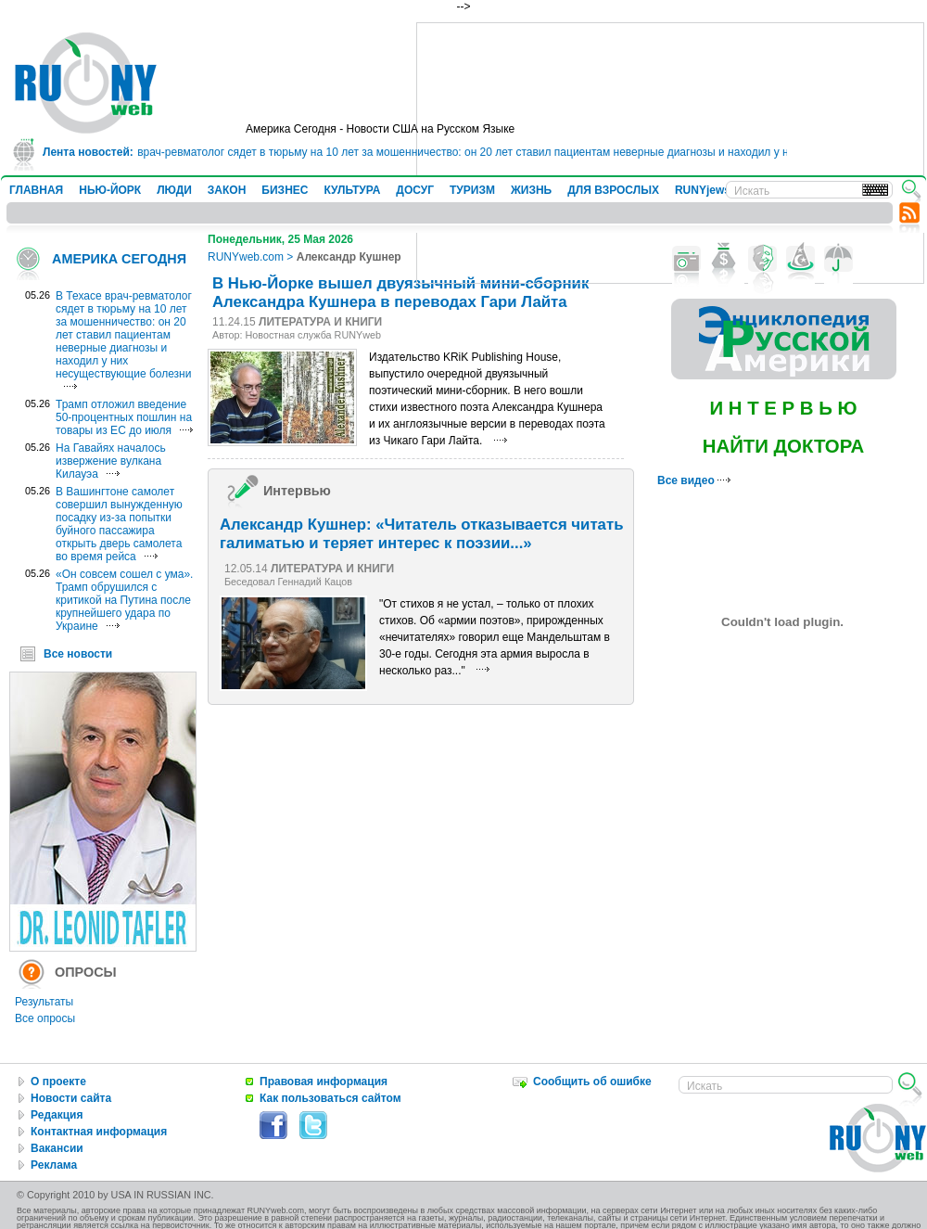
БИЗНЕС (284, 190)
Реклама (54, 1165)
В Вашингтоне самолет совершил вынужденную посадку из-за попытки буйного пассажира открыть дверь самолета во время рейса (119, 524)
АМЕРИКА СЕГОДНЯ (119, 258)
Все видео (693, 480)
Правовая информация (323, 1081)
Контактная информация (99, 1131)
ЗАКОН (227, 190)
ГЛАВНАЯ (36, 190)
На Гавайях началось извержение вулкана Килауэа (111, 461)
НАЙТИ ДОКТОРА (784, 446)
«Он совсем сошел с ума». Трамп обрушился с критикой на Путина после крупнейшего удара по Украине (124, 600)
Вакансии (57, 1148)
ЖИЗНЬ (531, 190)
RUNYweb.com (246, 256)
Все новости (78, 653)
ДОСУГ (415, 190)
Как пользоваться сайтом (330, 1098)
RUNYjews (702, 190)
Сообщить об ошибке (592, 1081)
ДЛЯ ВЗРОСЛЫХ (613, 190)
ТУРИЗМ (472, 190)
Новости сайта (71, 1098)
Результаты (44, 1001)
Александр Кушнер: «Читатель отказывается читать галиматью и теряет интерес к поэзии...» (421, 534)
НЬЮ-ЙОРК (110, 190)
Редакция (57, 1114)
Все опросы (45, 1018)
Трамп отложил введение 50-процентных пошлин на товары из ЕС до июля (124, 417)
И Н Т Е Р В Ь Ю (783, 408)
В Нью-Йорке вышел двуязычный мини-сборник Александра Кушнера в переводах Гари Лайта (400, 293)
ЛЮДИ (174, 190)
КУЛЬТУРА (352, 190)
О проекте (58, 1081)
